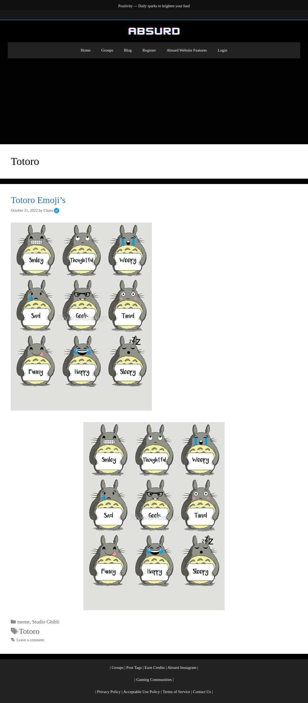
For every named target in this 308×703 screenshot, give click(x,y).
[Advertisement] (154, 98)
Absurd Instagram (181, 667)
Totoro (29, 631)
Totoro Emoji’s (38, 200)
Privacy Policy (109, 692)
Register (149, 50)
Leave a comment (30, 640)
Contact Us (202, 692)
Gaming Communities (154, 679)
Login (222, 50)
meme (23, 622)
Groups (107, 50)
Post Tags (134, 667)
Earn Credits (155, 667)
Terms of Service (176, 692)
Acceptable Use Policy (141, 692)
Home (86, 50)
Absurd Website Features (187, 50)
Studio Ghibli (46, 622)
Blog (128, 50)
